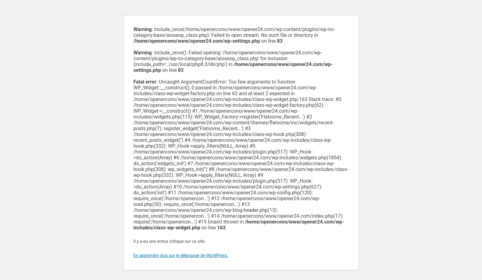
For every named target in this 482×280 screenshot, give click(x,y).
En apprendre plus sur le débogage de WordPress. (180, 255)
